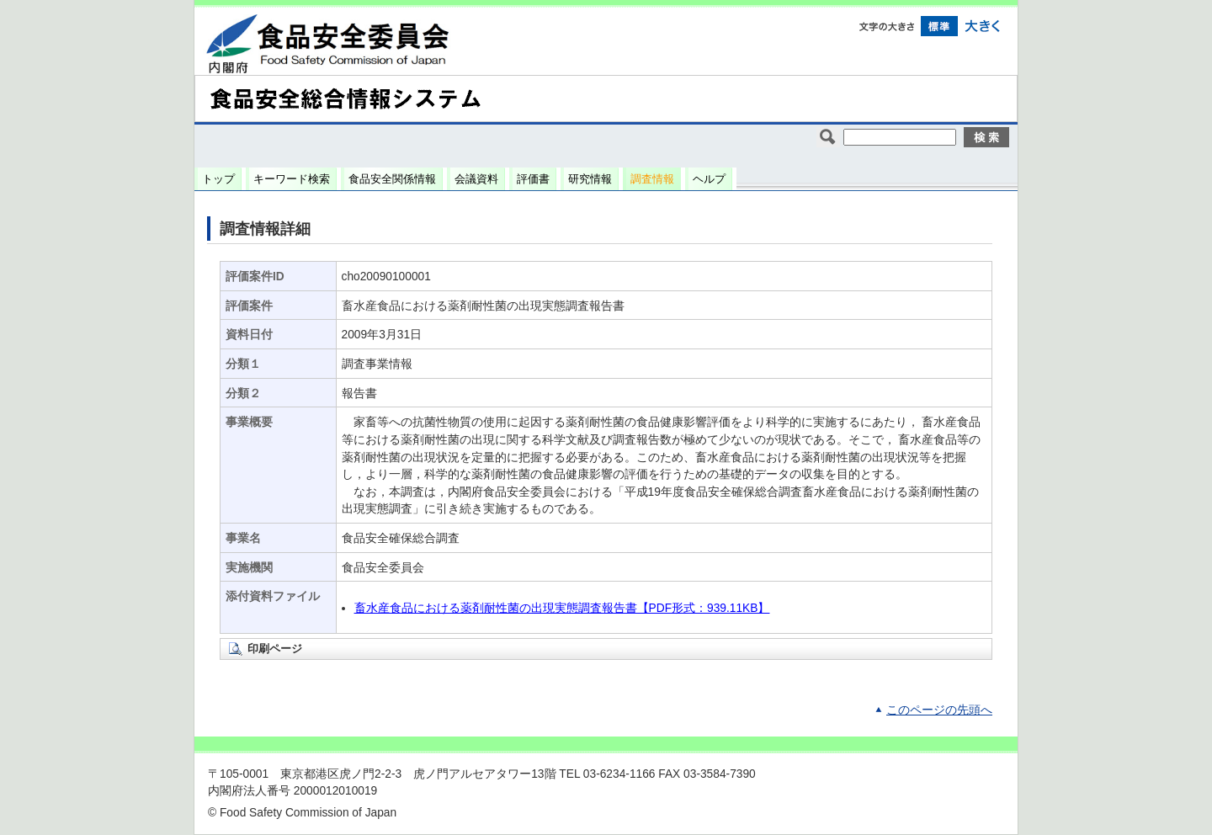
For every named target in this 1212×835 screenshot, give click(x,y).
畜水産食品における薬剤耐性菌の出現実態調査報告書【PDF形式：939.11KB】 (562, 608)
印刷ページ (274, 648)
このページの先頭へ (939, 710)
